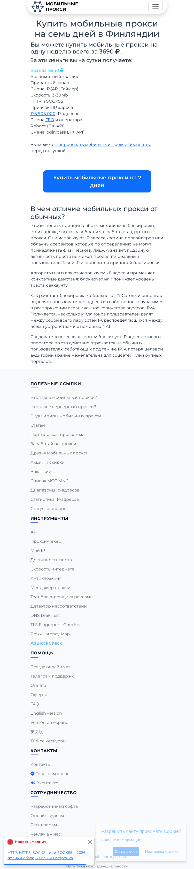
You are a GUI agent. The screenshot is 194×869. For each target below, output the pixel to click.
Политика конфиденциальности (97, 866)
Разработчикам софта (54, 806)
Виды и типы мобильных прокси (65, 416)
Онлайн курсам (47, 815)
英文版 (36, 731)
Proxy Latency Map (50, 633)
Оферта (38, 694)
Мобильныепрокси (55, 6)
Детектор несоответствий (58, 606)
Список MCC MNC (49, 480)
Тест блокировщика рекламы (62, 596)
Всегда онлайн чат (50, 666)
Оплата (38, 685)
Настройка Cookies (162, 851)
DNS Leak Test (45, 615)
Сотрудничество (53, 792)
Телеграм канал (52, 773)
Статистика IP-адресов (54, 499)
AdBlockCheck (46, 643)
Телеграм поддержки (53, 676)
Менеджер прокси (50, 587)
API (33, 532)
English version (46, 713)
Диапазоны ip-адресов (55, 490)
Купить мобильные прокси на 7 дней (97, 181)
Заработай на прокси (53, 443)
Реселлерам (43, 824)
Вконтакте (47, 782)
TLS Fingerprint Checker (55, 624)
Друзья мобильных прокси (59, 453)
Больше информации (121, 839)
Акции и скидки (47, 462)
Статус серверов (48, 508)
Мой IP (37, 550)
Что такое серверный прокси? (63, 406)
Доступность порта (51, 559)
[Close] (90, 842)
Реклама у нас (45, 834)
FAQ (34, 703)
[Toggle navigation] (155, 7)
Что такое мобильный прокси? (63, 397)
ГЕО (49, 119)
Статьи (37, 425)
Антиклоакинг (45, 578)
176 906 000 (43, 113)
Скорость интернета (52, 569)
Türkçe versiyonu (48, 741)
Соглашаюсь (126, 851)
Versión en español (49, 722)
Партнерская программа (57, 434)
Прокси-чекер (45, 541)
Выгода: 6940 (46, 70)
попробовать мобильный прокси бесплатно (103, 144)
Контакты (40, 764)
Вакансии (40, 471)
